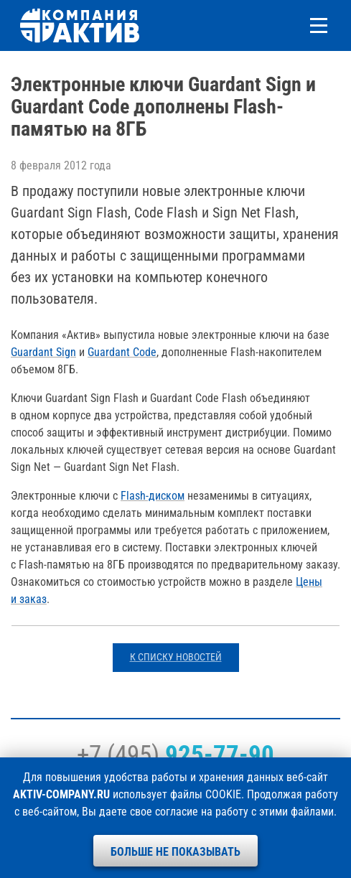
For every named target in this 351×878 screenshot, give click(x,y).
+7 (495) (175, 754)
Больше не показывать (175, 852)
